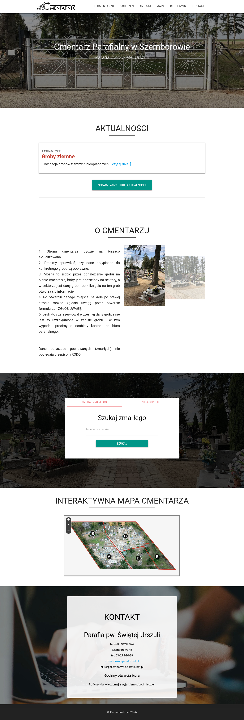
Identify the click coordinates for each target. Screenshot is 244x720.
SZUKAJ (145, 6)
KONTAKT (198, 6)
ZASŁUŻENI (127, 6)
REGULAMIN (178, 6)
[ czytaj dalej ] (120, 164)
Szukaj (122, 443)
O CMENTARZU (104, 6)
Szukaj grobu (149, 402)
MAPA (160, 6)
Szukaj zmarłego (94, 402)
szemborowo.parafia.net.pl (122, 661)
